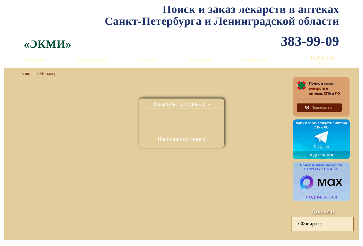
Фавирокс (311, 223)
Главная (34, 59)
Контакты (255, 59)
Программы (93, 59)
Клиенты (201, 59)
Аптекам (146, 59)
